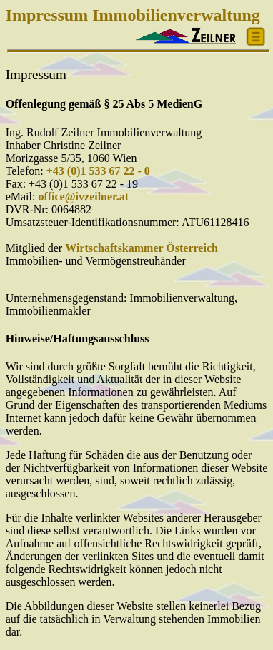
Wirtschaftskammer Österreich (141, 248)
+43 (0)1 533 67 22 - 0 (98, 171)
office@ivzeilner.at (83, 197)
